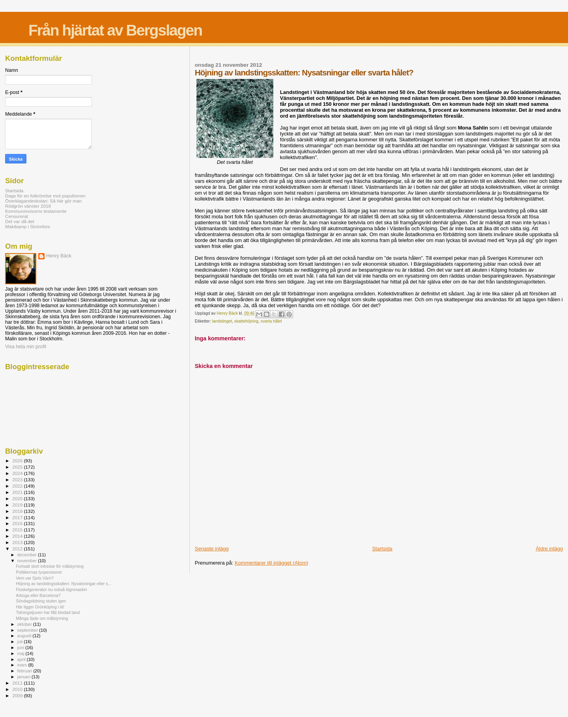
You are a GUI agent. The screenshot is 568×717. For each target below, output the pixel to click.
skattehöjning (246, 321)
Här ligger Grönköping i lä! (40, 606)
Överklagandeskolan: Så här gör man (43, 200)
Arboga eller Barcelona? (38, 595)
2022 (18, 485)
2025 (18, 466)
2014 (18, 536)
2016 (18, 523)
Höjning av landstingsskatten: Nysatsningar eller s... (63, 583)
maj (21, 653)
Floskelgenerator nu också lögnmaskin (51, 589)
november (27, 560)
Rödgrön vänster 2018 (28, 205)
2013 (18, 542)
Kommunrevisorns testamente (36, 211)
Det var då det (19, 221)
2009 (18, 695)
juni (21, 647)
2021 (18, 492)
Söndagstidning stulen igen (41, 601)
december (27, 554)
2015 (18, 529)
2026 (18, 460)
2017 (18, 517)
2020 (18, 498)
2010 (18, 689)
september (28, 630)
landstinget (222, 321)
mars (22, 665)
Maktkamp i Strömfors (27, 226)
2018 (18, 511)
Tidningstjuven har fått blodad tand (48, 612)
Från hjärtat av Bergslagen (115, 30)
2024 (18, 473)
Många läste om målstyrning (42, 618)
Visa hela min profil (25, 346)
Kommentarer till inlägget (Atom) (271, 563)
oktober (25, 624)
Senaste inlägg (212, 549)
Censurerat (16, 216)
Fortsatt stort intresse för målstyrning (50, 566)
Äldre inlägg (549, 549)
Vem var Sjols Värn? (35, 578)
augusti (25, 635)
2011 (18, 682)
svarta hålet (271, 321)
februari (25, 670)
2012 (18, 548)
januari (24, 676)
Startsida (382, 549)
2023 (18, 479)
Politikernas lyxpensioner (39, 572)
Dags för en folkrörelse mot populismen (45, 195)
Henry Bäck (58, 256)
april (22, 659)
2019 (18, 504)
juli (20, 641)
